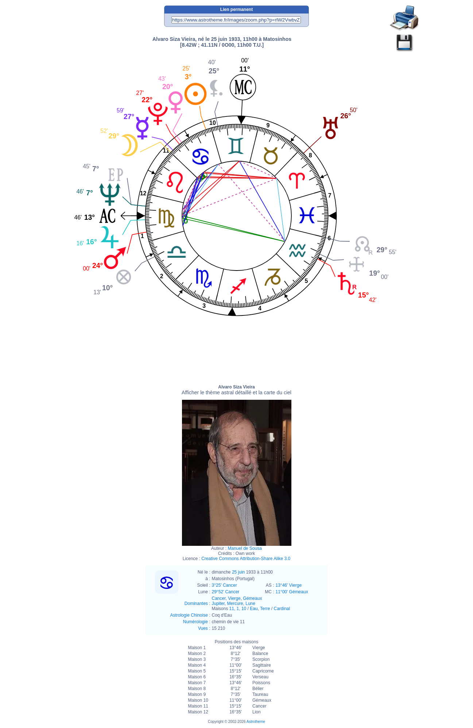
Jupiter (218, 603)
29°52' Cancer (226, 591)
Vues (203, 628)
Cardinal (282, 608)
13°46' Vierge (289, 585)
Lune (250, 603)
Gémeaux (252, 598)
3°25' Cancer (224, 585)
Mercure (235, 603)
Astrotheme (256, 722)
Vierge (234, 598)
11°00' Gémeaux (292, 591)
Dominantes (196, 603)
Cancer (219, 598)
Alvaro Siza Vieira (236, 389)
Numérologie (195, 621)
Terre (265, 608)
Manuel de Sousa (244, 548)
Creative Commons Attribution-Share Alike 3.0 (245, 558)
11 (231, 608)
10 (243, 608)
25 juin (238, 572)
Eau (253, 608)
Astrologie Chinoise (189, 615)
